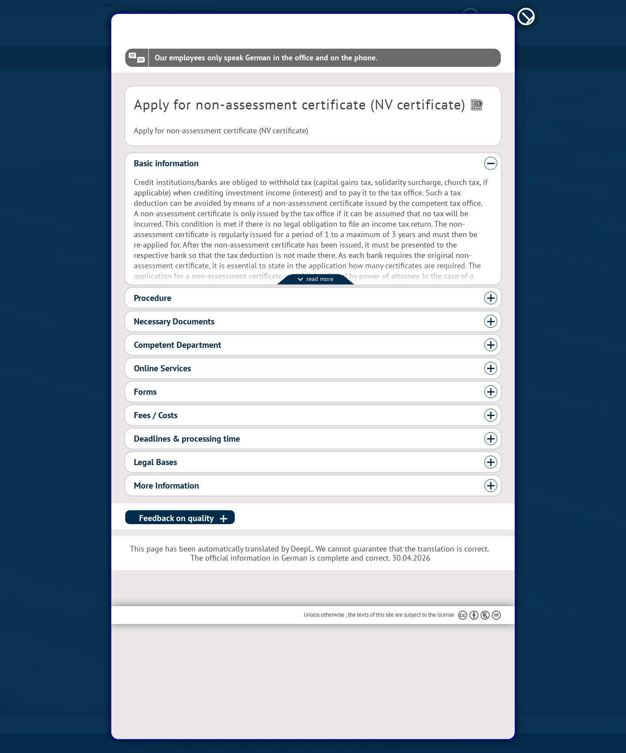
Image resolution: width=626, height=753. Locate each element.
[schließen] (526, 58)
